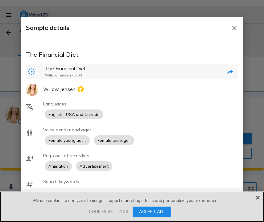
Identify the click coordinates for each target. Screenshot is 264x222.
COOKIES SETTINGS (108, 211)
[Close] (258, 198)
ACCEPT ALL (151, 211)
